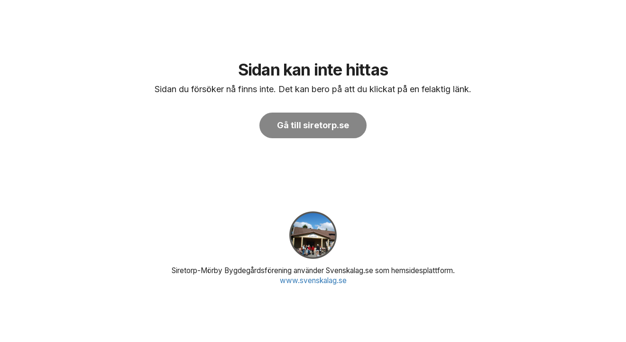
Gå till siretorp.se (313, 125)
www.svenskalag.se (313, 280)
